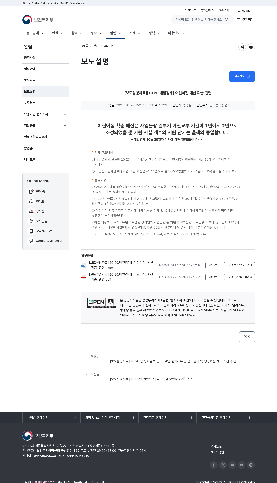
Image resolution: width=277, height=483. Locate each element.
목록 (247, 337)
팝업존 (28, 148)
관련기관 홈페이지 (155, 410)
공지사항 (30, 57)
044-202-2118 (45, 446)
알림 (113, 33)
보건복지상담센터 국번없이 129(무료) (62, 441)
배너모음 (30, 160)
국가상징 (206, 10)
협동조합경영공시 (41, 138)
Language (244, 10)
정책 (152, 33)
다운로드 (214, 265)
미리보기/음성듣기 (241, 265)
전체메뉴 (248, 19)
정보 (94, 33)
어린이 (188, 10)
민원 (55, 33)
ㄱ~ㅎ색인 (219, 443)
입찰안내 (30, 69)
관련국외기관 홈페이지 (216, 410)
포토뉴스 (30, 103)
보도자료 (30, 80)
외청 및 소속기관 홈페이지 (102, 410)
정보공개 (32, 33)
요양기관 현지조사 (42, 116)
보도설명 (30, 92)
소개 (132, 33)
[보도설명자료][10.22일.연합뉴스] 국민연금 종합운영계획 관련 (152, 369)
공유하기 (242, 47)
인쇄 (251, 47)
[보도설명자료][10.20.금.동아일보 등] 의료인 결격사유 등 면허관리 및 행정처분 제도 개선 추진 (173, 356)
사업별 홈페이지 (38, 410)
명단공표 (35, 127)
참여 (74, 33)
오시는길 (218, 436)
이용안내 (174, 33)
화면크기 (224, 10)
